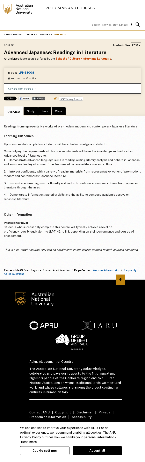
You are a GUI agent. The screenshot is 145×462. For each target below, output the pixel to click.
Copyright (63, 412)
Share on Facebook (24, 98)
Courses (44, 34)
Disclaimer (84, 412)
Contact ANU (39, 412)
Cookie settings (45, 450)
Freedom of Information (47, 417)
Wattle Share (38, 98)
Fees (45, 111)
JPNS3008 (60, 34)
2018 (136, 45)
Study (30, 111)
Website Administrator (106, 270)
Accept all (97, 450)
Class (58, 111)
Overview (13, 111)
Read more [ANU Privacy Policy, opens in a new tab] (29, 442)
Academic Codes (22, 88)
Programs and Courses (70, 8)
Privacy (104, 412)
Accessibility (82, 417)
